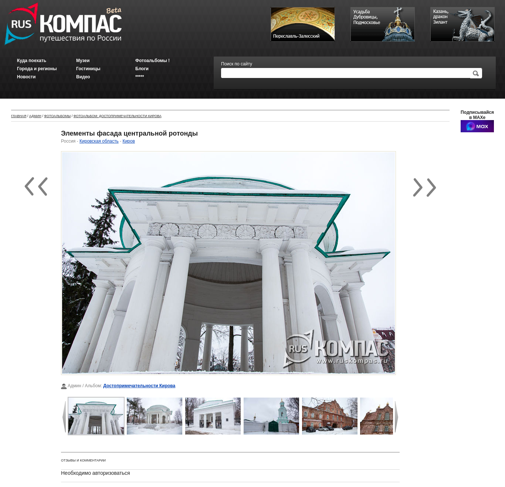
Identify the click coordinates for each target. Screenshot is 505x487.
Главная (18, 116)
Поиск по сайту (236, 64)
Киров (128, 141)
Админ (35, 116)
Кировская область (99, 141)
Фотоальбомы (57, 116)
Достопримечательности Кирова (139, 385)
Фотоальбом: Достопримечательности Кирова (118, 116)
